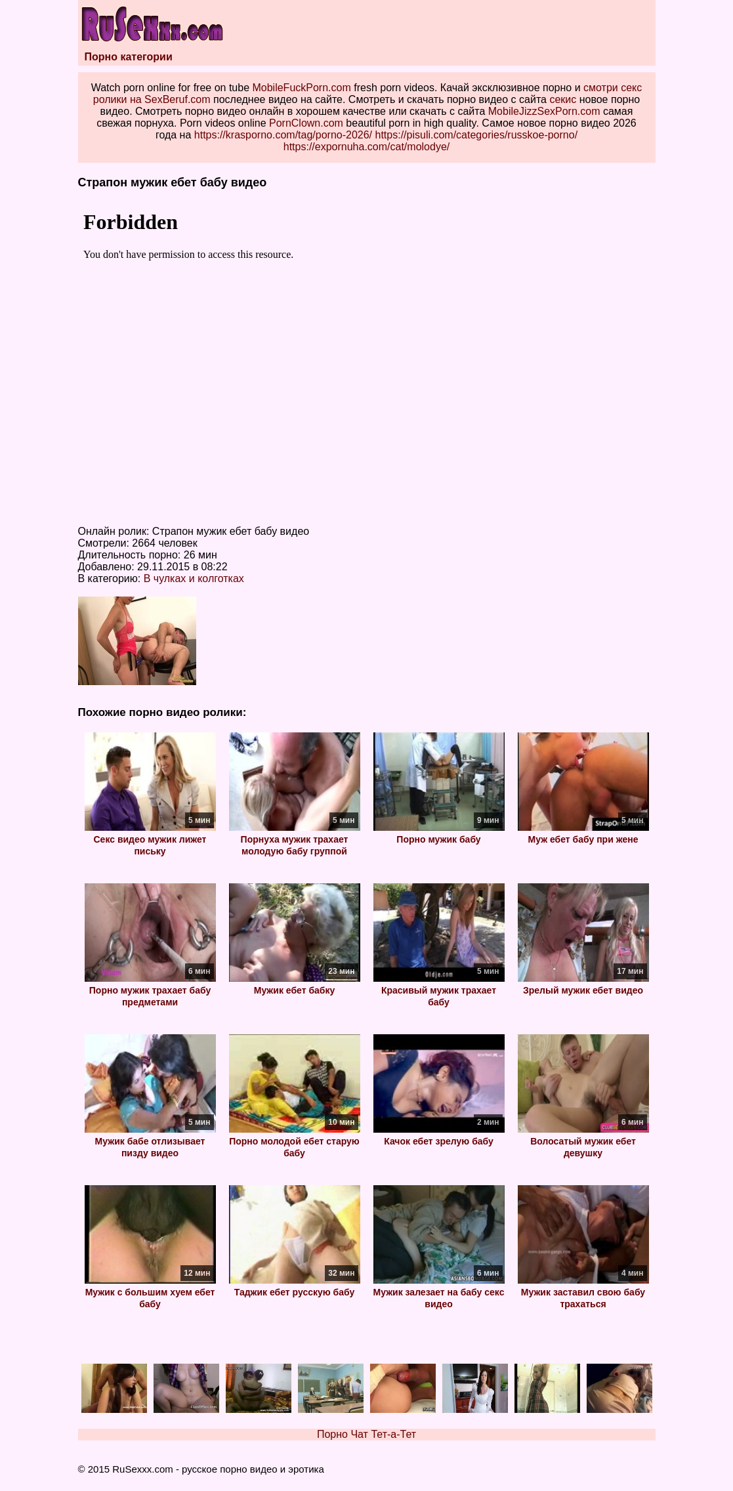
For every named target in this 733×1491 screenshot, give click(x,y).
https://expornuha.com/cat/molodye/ (366, 146)
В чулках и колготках (194, 578)
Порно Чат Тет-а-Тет (366, 1434)
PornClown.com (306, 123)
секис (562, 99)
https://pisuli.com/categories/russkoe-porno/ (476, 134)
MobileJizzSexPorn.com (544, 111)
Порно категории (129, 56)
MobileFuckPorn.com (301, 87)
